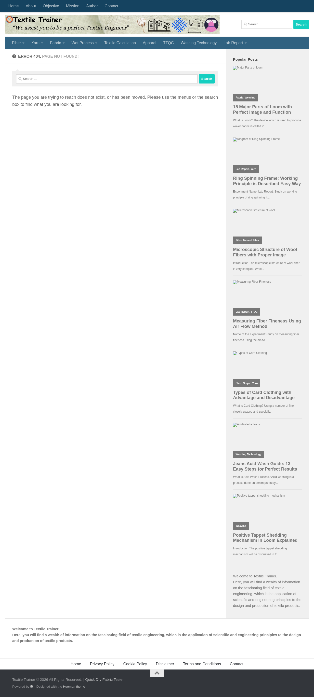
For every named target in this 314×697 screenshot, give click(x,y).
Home (13, 6)
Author (92, 6)
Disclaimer (165, 664)
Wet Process (83, 43)
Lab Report (233, 43)
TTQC (168, 43)
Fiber (16, 43)
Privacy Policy (102, 664)
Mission (72, 6)
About (31, 6)
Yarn (35, 43)
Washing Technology (199, 43)
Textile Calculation (120, 43)
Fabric (55, 43)
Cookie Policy (135, 664)
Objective (51, 6)
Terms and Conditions (202, 664)
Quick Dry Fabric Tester (104, 679)
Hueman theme (74, 686)
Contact (111, 6)
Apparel (149, 43)
